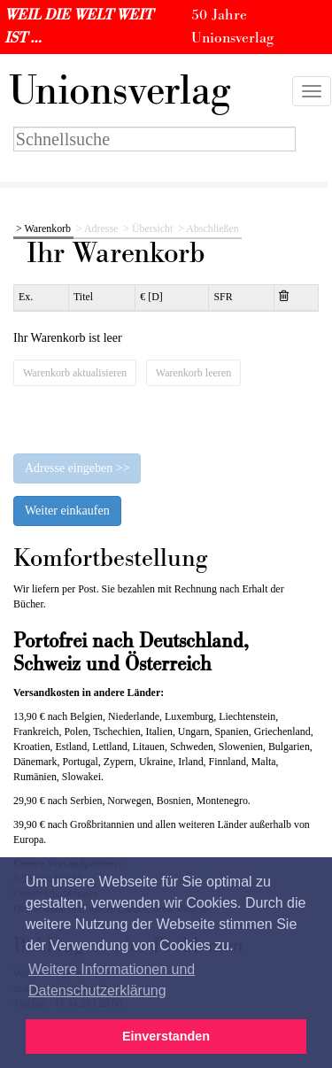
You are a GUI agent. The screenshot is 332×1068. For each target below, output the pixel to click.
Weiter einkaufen (67, 510)
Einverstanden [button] (166, 1036)
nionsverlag (119, 91)
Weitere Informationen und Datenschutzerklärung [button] (111, 980)
